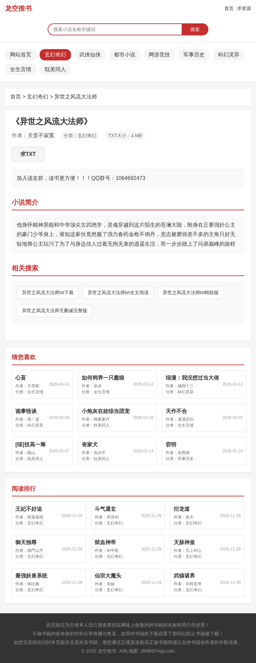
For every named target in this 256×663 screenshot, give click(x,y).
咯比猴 (33, 584)
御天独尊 (26, 542)
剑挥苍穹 (194, 584)
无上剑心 (194, 550)
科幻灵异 (228, 54)
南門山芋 (35, 550)
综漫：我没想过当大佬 (192, 378)
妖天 (190, 517)
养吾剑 (113, 517)
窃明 (171, 444)
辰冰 (98, 386)
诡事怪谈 (26, 411)
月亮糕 (33, 386)
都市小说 (124, 54)
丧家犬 (90, 444)
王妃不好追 (28, 509)
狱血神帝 (105, 542)
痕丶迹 (33, 419)
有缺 (111, 584)
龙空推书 (18, 8)
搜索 (195, 29)
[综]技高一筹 (30, 444)
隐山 (31, 452)
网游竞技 (159, 54)
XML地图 (128, 651)
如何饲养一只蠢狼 (103, 378)
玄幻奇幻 (55, 54)
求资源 (244, 8)
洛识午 (100, 452)
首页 (229, 8)
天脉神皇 (184, 542)
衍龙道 (182, 509)
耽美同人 (55, 69)
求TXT (28, 154)
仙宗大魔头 (108, 576)
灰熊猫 (184, 452)
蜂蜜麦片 (102, 419)
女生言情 (20, 69)
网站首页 (20, 54)
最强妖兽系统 (31, 576)
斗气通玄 (105, 509)
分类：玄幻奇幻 (80, 135)
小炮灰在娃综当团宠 (106, 411)
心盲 (20, 378)
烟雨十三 (186, 386)
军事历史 (194, 54)
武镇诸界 (184, 576)
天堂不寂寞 (41, 135)
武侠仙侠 (90, 54)
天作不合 (176, 411)
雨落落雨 (35, 517)
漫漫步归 (186, 419)
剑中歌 (113, 550)
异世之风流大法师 (75, 96)
